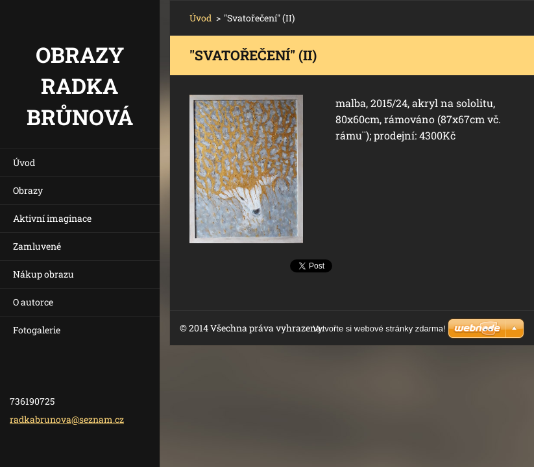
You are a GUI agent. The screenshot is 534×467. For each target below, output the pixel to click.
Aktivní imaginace (52, 218)
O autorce (33, 302)
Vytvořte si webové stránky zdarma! (379, 328)
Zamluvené (37, 246)
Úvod (24, 162)
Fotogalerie (36, 330)
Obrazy (28, 190)
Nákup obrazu (43, 274)
